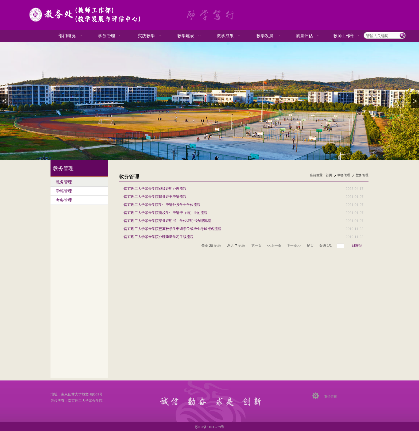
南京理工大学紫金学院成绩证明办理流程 (155, 189)
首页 (329, 175)
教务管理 (362, 175)
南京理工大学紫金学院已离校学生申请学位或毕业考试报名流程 (172, 229)
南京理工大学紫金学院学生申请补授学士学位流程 (162, 205)
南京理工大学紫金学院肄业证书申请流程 (155, 197)
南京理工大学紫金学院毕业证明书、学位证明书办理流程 (167, 221)
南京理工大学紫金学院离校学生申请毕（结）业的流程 (165, 213)
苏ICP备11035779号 (209, 427)
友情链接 (330, 396)
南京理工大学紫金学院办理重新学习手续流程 (158, 237)
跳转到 (357, 246)
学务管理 (343, 175)
